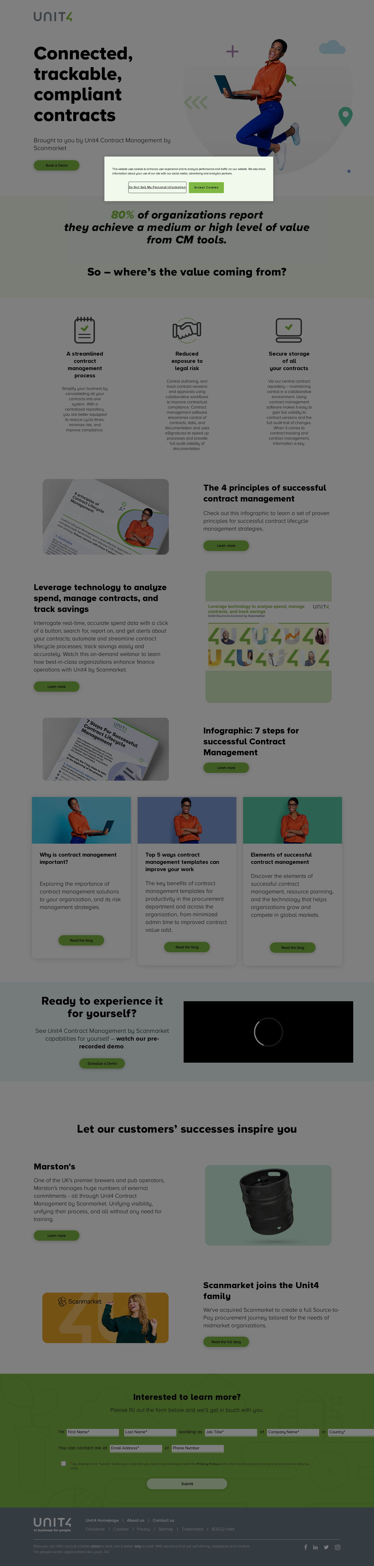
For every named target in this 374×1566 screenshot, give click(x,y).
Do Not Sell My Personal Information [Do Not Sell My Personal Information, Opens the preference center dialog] (157, 187)
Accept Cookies (206, 187)
